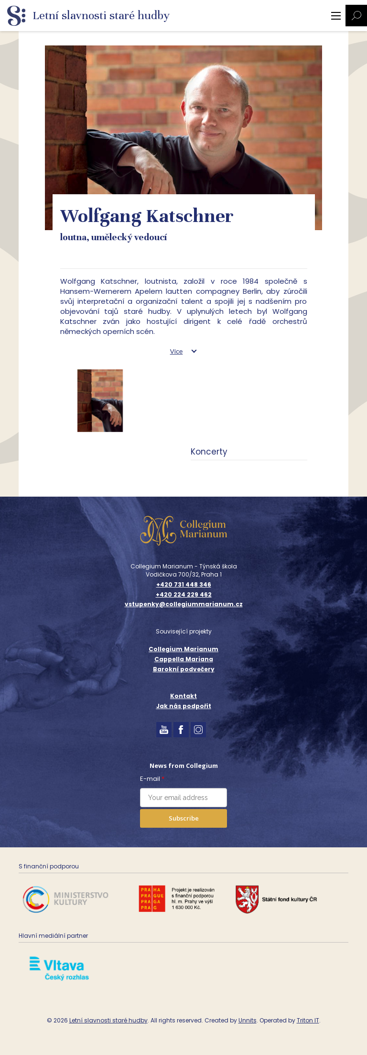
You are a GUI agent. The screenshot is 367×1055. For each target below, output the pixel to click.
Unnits (247, 1020)
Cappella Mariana (183, 659)
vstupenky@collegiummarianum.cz (184, 604)
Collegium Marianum (183, 649)
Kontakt (183, 696)
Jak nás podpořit (183, 706)
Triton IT (308, 1020)
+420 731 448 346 (183, 585)
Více (176, 351)
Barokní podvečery (184, 669)
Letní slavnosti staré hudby (108, 1020)
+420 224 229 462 (184, 595)
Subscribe (184, 818)
